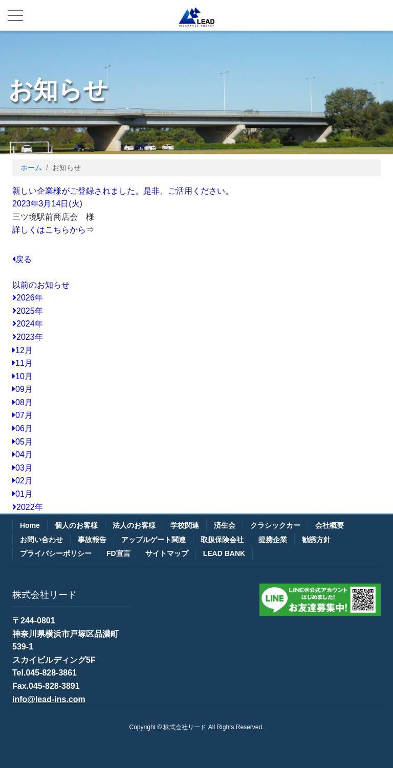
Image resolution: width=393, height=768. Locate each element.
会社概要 (329, 525)
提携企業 (272, 540)
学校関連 (184, 525)
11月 (22, 363)
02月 (22, 480)
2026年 (27, 297)
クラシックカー (275, 525)
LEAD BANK (224, 553)
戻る (22, 259)
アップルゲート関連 (153, 540)
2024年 (27, 323)
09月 (22, 389)
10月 (22, 376)
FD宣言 (118, 553)
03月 (22, 467)
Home (30, 525)
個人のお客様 (76, 525)
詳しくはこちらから (49, 229)
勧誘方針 (316, 540)
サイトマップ (166, 553)
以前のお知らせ (41, 285)
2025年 (27, 311)
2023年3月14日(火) (47, 203)
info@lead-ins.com (48, 699)
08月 (22, 402)
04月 (22, 454)
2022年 (27, 507)
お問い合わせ (41, 540)
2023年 (27, 337)
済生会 (224, 525)
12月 (22, 350)
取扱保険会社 (222, 540)
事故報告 (92, 540)
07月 (22, 415)
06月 (22, 428)
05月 (22, 441)
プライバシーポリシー (56, 553)
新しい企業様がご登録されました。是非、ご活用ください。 (122, 191)
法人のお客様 (134, 525)
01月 (22, 494)
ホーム (31, 168)
